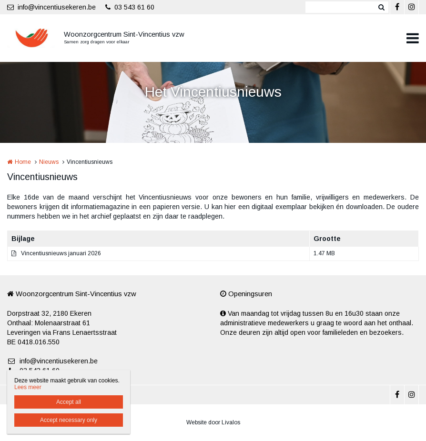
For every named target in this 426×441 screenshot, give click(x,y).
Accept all (68, 402)
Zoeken (381, 7)
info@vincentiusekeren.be (51, 7)
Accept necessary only (68, 420)
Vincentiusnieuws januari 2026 (61, 253)
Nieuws (49, 162)
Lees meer (27, 387)
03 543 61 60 (129, 7)
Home (23, 162)
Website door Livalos (213, 422)
